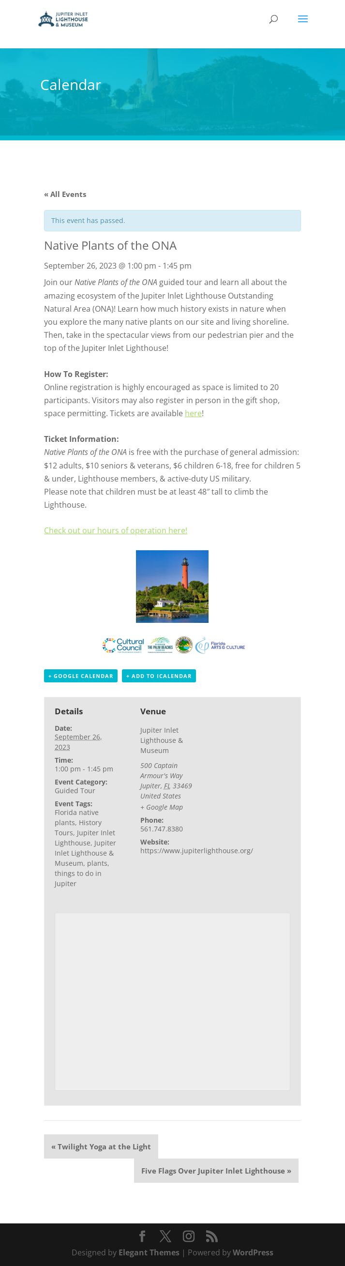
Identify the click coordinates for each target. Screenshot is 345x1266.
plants (97, 863)
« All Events (65, 194)
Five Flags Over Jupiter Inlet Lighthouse (216, 1171)
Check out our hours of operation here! (115, 530)
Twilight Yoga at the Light (101, 1146)
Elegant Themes (149, 1252)
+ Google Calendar (80, 675)
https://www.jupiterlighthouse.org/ (196, 850)
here (193, 413)
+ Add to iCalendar (159, 675)
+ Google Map (161, 807)
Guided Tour (75, 790)
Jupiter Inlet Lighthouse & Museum (85, 853)
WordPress (253, 1252)
